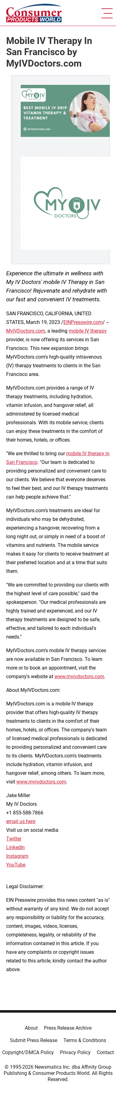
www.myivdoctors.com (79, 676)
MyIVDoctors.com (25, 331)
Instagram (17, 856)
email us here (20, 821)
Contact (105, 1052)
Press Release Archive (68, 1028)
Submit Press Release (33, 1040)
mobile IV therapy (88, 331)
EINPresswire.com (83, 322)
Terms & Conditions (84, 1040)
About (31, 1028)
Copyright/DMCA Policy (28, 1052)
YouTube (15, 865)
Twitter (13, 839)
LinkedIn (15, 847)
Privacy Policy (75, 1052)
